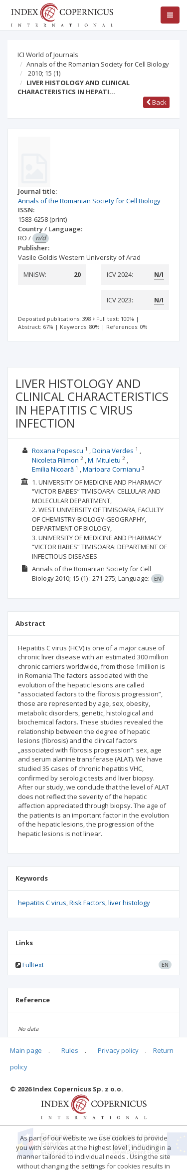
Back (156, 102)
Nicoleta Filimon (56, 460)
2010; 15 (44, 73)
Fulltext (33, 964)
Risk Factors (87, 902)
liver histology (129, 902)
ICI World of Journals (47, 54)
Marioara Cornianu (112, 469)
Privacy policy (118, 1050)
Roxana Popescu (58, 450)
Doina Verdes (113, 450)
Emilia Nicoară (53, 469)
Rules (69, 1050)
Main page (26, 1050)
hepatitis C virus (42, 902)
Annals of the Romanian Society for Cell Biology (97, 64)
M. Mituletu (105, 460)
